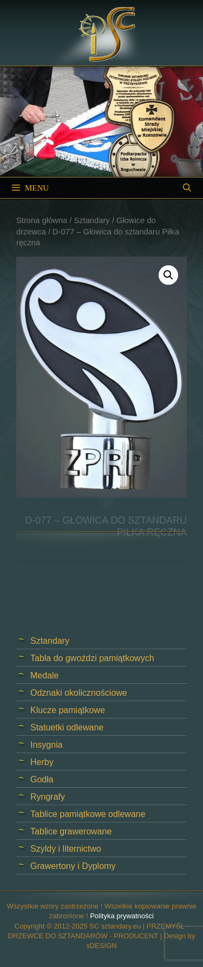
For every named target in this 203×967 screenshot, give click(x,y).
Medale (44, 675)
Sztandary (91, 220)
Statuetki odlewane (66, 727)
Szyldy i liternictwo (65, 848)
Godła (42, 779)
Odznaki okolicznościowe (78, 692)
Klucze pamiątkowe (67, 710)
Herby (42, 762)
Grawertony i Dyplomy (72, 866)
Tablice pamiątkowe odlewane (88, 814)
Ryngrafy (47, 796)
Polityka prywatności (122, 916)
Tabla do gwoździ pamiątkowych (92, 658)
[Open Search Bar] (187, 188)
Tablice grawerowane (71, 831)
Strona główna (41, 220)
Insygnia (46, 744)
